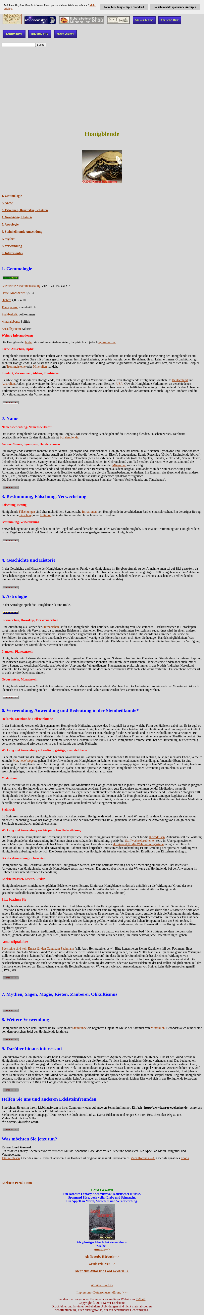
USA (119, 383)
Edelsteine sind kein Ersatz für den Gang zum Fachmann (38, 948)
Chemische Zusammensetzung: (21, 285)
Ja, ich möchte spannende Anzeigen (175, 7)
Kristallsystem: (12, 328)
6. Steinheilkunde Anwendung (22, 231)
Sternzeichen (50, 627)
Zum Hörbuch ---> (143, 1158)
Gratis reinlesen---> (102, 1263)
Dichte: (6, 300)
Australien (8, 383)
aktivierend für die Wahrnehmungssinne (138, 844)
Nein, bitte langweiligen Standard (124, 7)
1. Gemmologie (12, 195)
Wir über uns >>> (102, 1285)
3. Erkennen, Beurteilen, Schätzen (25, 210)
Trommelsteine (16, 366)
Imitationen (89, 511)
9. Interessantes (12, 253)
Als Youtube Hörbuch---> (102, 1256)
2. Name (7, 203)
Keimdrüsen (157, 837)
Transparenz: (10, 307)
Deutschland (180, 380)
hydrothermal (107, 342)
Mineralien (40, 366)
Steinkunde (79, 1028)
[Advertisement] (102, 78)
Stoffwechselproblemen (140, 840)
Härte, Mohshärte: (14, 293)
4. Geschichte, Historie (17, 217)
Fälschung (25, 515)
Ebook (185, 1158)
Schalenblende (69, 437)
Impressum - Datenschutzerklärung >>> (102, 1292)
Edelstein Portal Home (17, 1182)
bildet (28, 342)
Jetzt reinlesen (11, 1158)
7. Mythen (8, 238)
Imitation (46, 515)
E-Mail (140, 1299)
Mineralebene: (11, 321)
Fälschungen (27, 511)
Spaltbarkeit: (10, 314)
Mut (15, 760)
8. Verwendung (12, 246)
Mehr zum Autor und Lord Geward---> (102, 1271)
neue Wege (27, 760)
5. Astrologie (10, 224)
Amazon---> (102, 1249)
